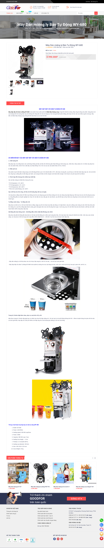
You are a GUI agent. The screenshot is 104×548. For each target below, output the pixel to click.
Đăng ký (76, 498)
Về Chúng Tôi (94, 1)
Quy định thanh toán (43, 511)
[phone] (101, 520)
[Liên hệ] (101, 538)
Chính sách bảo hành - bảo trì (45, 515)
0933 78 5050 (72, 519)
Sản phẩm (20, 12)
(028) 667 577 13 (73, 517)
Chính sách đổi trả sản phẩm (45, 513)
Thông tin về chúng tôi (12, 511)
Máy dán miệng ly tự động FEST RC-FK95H (42, 486)
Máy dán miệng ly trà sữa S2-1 (62, 486)
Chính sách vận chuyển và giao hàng (47, 520)
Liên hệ (36, 13)
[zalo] (101, 525)
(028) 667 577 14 (73, 515)
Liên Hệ (88, 1)
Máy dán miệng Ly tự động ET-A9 (84, 486)
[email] (101, 534)
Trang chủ (9, 13)
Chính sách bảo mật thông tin (45, 518)
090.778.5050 (45, 526)
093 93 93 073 (82, 515)
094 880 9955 (82, 517)
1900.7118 (54, 8)
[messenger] (101, 529)
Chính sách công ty (11, 513)
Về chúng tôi (45, 13)
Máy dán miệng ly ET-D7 (14, 486)
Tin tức (28, 12)
